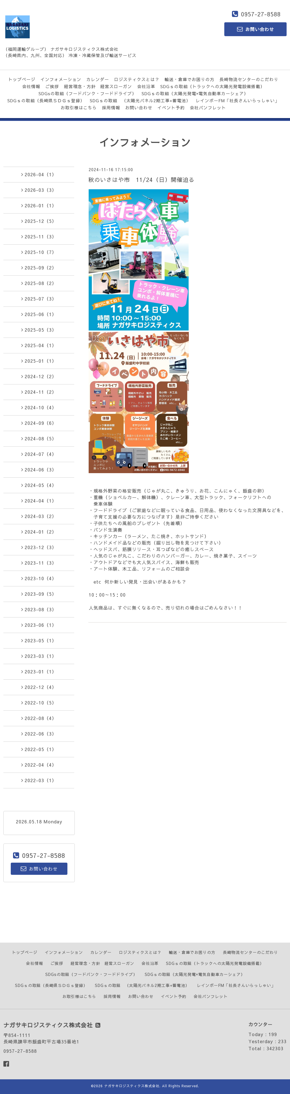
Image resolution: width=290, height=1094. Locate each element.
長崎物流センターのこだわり (248, 79)
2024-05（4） (39, 485)
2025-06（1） (39, 314)
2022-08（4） (39, 718)
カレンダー (97, 79)
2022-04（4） (39, 765)
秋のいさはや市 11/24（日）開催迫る (141, 179)
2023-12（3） (39, 547)
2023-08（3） (39, 609)
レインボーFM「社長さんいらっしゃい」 (237, 100)
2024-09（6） (39, 423)
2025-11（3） (39, 236)
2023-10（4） (39, 578)
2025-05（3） (39, 330)
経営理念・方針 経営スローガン (98, 86)
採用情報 (111, 107)
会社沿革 (146, 86)
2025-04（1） (39, 345)
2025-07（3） (39, 298)
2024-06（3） (39, 469)
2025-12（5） (39, 221)
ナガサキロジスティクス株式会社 (131, 1086)
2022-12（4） (39, 687)
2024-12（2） (39, 376)
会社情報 (31, 86)
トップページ (21, 79)
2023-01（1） (39, 671)
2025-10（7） (39, 252)
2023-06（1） (39, 625)
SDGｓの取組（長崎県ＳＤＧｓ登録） (46, 100)
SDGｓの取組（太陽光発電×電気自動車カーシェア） (195, 93)
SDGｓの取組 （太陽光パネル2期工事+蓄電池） (140, 100)
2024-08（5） (39, 438)
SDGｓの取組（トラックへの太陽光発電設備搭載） (212, 86)
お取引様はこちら (79, 107)
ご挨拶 (52, 86)
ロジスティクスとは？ (136, 79)
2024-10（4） (39, 407)
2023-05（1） (39, 640)
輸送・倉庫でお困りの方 (189, 79)
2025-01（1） (39, 361)
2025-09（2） (39, 267)
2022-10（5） (39, 702)
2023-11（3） (39, 563)
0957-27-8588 (261, 14)
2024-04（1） (39, 500)
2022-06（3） (39, 733)
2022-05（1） (39, 749)
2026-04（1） (39, 174)
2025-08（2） (39, 283)
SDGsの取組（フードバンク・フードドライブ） (88, 93)
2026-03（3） (39, 190)
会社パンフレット (208, 107)
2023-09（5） (39, 594)
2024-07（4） (39, 454)
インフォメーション (60, 79)
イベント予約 (171, 107)
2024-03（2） (39, 516)
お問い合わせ (138, 107)
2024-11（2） (39, 392)
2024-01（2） (39, 531)
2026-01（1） (39, 205)
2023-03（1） (39, 656)
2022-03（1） (39, 780)
